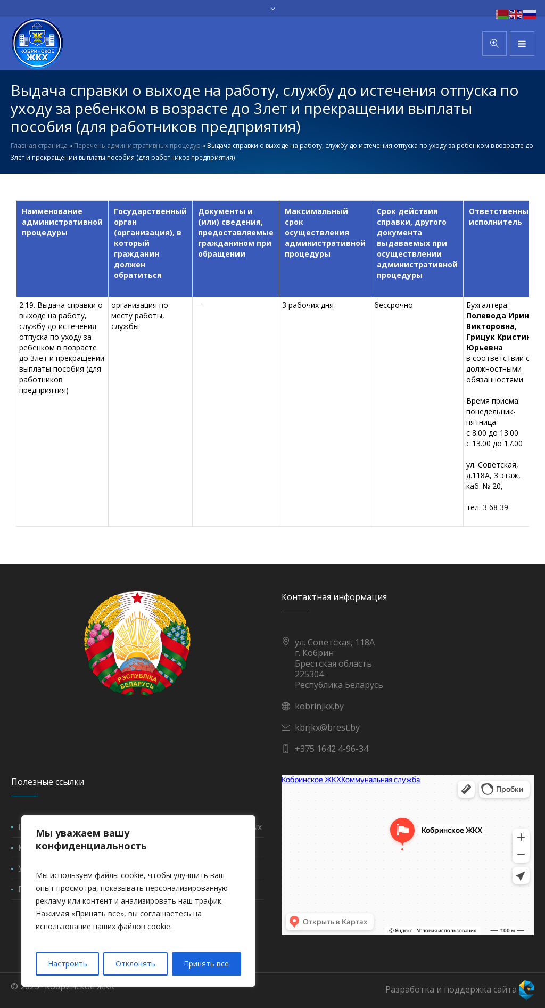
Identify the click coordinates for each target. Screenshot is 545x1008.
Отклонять (135, 963)
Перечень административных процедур (137, 145)
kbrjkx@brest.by (327, 727)
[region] (138, 901)
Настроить (67, 963)
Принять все (206, 963)
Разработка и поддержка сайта (459, 989)
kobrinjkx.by (319, 706)
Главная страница (39, 145)
